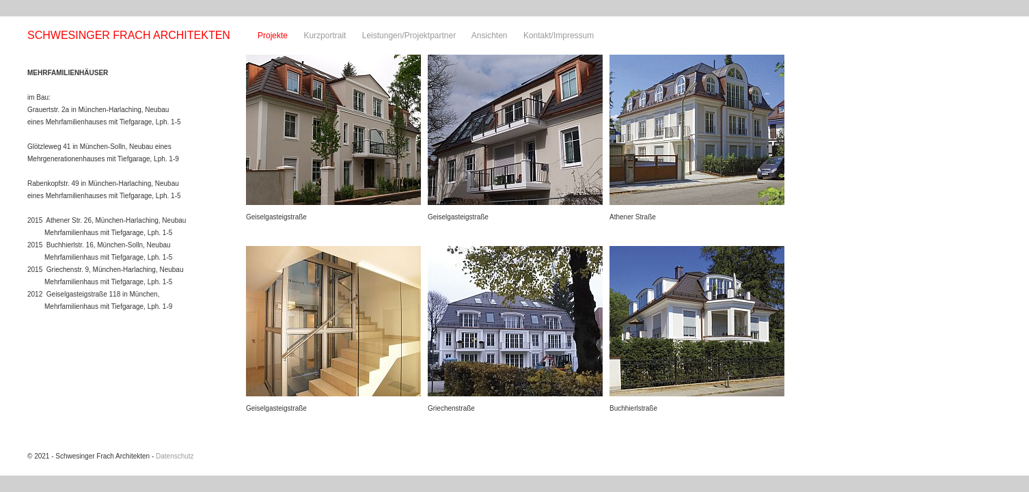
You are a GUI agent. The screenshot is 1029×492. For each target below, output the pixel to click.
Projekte (273, 35)
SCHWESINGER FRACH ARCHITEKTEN (128, 35)
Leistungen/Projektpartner (409, 35)
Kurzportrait (324, 35)
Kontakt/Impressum (558, 35)
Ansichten (489, 35)
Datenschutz (175, 456)
